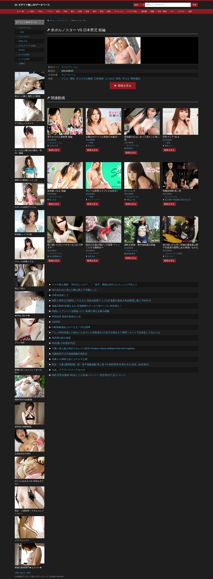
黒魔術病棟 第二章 (172, 190)
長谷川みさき (185, 200)
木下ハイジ (169, 256)
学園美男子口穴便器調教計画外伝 (69, 354)
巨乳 (102, 11)
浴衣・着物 (162, 11)
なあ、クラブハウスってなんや (68, 369)
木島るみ (91, 256)
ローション (118, 11)
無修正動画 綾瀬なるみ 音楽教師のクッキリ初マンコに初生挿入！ (87, 306)
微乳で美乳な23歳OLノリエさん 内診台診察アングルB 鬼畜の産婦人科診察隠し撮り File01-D (101, 300)
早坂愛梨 (176, 200)
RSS (29, 573)
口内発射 (99, 78)
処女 (58, 11)
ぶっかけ (110, 78)
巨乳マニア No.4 (171, 137)
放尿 (190, 11)
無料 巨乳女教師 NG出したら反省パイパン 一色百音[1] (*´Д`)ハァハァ (89, 375)
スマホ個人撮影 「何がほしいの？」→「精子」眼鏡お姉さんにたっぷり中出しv (94, 284)
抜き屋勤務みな (55, 256)
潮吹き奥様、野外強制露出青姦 (139, 244)
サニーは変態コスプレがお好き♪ (102, 190)
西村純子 (129, 148)
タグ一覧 (20, 11)
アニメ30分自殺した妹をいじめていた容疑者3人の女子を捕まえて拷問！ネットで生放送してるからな (106, 332)
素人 (73, 11)
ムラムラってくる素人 (174, 253)
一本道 (90, 143)
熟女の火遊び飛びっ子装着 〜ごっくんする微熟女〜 (103, 246)
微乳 (109, 11)
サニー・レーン (94, 200)
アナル (50, 11)
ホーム (52, 20)
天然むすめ (22, 41)
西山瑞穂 (168, 200)
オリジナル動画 (84, 78)
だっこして (129, 190)
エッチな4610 (24, 55)
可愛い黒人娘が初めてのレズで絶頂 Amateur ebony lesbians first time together (93, 348)
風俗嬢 (144, 11)
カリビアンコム (69, 67)
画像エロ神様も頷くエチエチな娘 (69, 359)
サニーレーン (63, 20)
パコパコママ (93, 253)
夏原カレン (169, 146)
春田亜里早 (130, 254)
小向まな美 (53, 146)
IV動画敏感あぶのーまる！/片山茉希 (71, 327)
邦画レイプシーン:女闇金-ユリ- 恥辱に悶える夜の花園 (80, 311)
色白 (94, 11)
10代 (65, 11)
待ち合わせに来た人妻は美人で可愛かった (74, 290)
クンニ (64, 78)
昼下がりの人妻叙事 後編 (59, 137)
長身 (87, 11)
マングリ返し (132, 11)
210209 (56, 322)
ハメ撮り (31, 11)
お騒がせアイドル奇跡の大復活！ (102, 137)
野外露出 (135, 78)
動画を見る (124, 85)
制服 (152, 11)
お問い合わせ (20, 573)
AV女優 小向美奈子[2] (63, 343)
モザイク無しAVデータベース (34, 5)
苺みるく (91, 146)
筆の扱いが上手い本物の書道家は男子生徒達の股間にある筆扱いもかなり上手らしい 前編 (180, 247)
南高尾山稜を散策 (61, 338)
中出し (41, 11)
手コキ (125, 78)
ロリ (172, 11)
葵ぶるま (53, 200)
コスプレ (181, 11)
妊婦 (80, 11)
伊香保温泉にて (60, 295)
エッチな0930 (24, 59)
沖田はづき (130, 200)
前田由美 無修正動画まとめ (66, 316)
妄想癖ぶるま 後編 (56, 190)
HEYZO (21, 50)
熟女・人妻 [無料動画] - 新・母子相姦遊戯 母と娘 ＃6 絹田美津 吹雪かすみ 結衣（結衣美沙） (101, 364)
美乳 (72, 78)
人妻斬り (22, 64)
